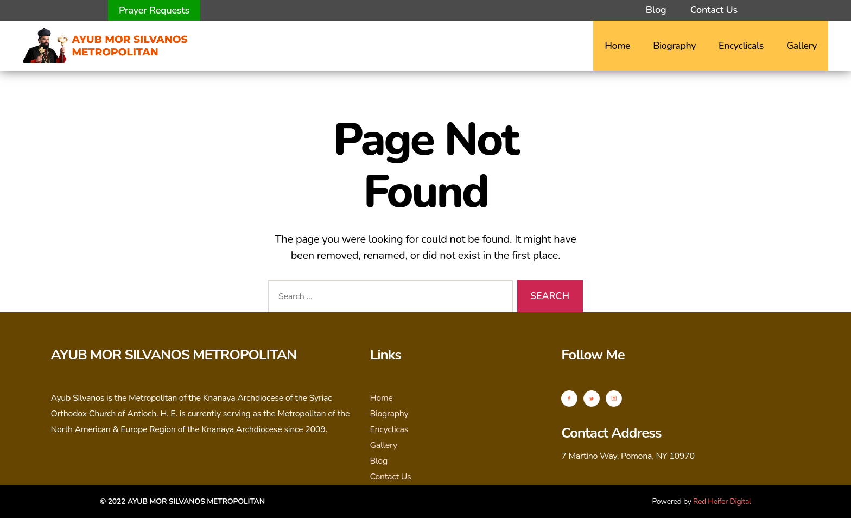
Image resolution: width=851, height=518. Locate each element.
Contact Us (714, 9)
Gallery (801, 45)
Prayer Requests (154, 10)
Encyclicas (389, 429)
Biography (674, 45)
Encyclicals (741, 45)
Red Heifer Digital (722, 501)
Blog (656, 9)
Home (617, 45)
